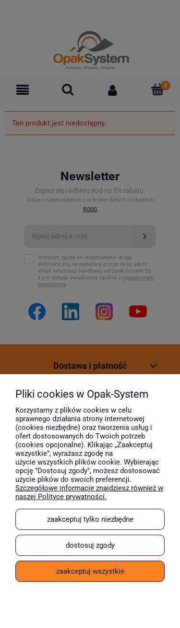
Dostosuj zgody (90, 545)
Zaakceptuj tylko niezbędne (90, 519)
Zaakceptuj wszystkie (90, 571)
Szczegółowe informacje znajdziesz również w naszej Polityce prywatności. (89, 492)
